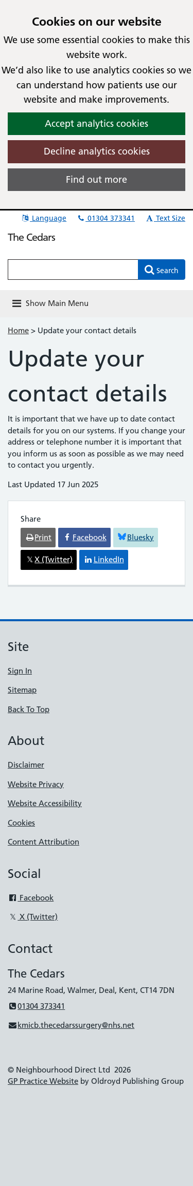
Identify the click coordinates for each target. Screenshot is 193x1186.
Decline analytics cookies (97, 151)
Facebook (31, 898)
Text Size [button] (165, 218)
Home (18, 330)
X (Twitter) (33, 917)
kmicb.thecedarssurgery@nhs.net (71, 1025)
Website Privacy (36, 784)
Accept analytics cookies (96, 123)
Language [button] (43, 218)
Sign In (20, 671)
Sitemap (22, 690)
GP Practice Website (43, 1081)
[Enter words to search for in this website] (73, 269)
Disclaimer (26, 765)
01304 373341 (105, 218)
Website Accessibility (45, 803)
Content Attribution (43, 842)
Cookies (21, 823)
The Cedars (31, 237)
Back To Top (28, 709)
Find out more (96, 179)
